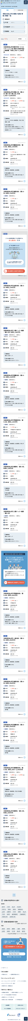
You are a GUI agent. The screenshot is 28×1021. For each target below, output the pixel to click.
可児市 (14, 911)
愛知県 (3, 928)
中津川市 (4, 909)
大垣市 (8, 906)
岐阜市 (3, 906)
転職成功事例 (5, 992)
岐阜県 (8, 928)
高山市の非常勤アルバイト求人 (16, 933)
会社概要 (7, 1005)
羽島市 (9, 909)
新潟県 (23, 928)
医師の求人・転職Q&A (7, 986)
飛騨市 (19, 911)
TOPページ (5, 967)
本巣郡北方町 (5, 916)
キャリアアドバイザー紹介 (8, 983)
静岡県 (13, 928)
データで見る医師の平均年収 (9, 995)
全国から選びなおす (22, 923)
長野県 (8, 931)
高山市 (13, 906)
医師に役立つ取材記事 (7, 999)
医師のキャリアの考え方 (8, 997)
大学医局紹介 (19, 999)
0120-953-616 (14, 954)
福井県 (23, 931)
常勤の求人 (5, 974)
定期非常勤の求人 (15, 974)
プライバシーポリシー (20, 1008)
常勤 (7, 10)
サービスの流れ (22, 981)
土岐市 (3, 911)
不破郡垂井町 (22, 914)
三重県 (18, 928)
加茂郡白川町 (12, 916)
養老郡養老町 (15, 914)
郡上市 (24, 911)
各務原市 (9, 911)
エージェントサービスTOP (8, 981)
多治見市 (19, 906)
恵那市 (14, 909)
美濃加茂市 (20, 909)
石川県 (13, 931)
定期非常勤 (20, 10)
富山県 (18, 931)
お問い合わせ (20, 1005)
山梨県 (3, 931)
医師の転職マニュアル (17, 992)
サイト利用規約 (7, 1008)
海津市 (8, 914)
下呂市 (3, 914)
